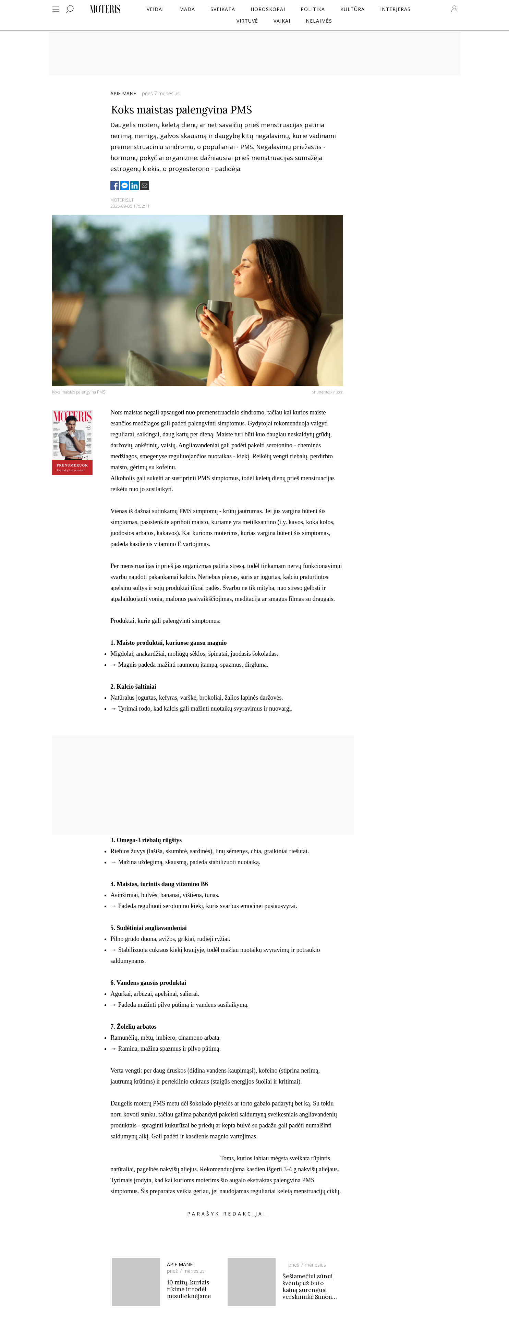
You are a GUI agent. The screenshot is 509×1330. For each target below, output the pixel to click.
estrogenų (125, 169)
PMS (246, 147)
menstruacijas (282, 125)
